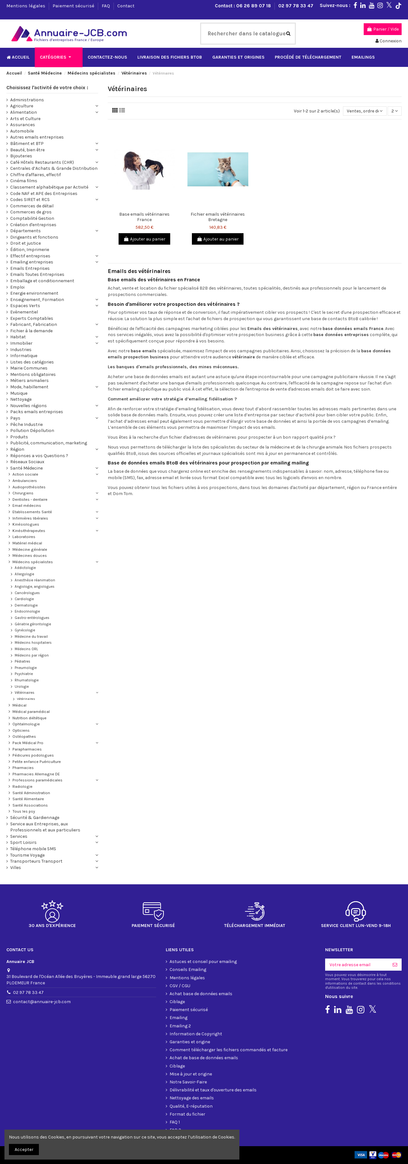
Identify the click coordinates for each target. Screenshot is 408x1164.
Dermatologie (26, 605)
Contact (126, 6)
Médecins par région (32, 655)
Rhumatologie (27, 680)
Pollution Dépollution (32, 430)
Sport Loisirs (23, 842)
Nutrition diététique (29, 717)
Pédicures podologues (33, 755)
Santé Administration (31, 792)
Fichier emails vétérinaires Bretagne (218, 217)
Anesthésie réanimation (35, 580)
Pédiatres (22, 661)
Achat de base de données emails (204, 1057)
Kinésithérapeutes (28, 530)
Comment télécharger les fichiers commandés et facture (229, 1050)
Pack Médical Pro (27, 742)
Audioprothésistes (29, 487)
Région (17, 449)
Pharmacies (23, 767)
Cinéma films (23, 180)
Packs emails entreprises (36, 411)
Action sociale (25, 474)
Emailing (178, 1017)
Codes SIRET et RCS (30, 199)
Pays (15, 418)
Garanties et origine (190, 1042)
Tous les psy (23, 811)
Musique (18, 393)
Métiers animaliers (29, 380)
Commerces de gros (31, 212)
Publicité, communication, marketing (48, 443)
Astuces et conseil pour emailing (203, 961)
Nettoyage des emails (192, 1098)
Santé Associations (30, 805)
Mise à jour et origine (191, 1074)
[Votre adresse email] (356, 965)
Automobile (22, 131)
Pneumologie (26, 668)
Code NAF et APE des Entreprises (43, 193)
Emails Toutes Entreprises (37, 274)
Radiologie (22, 786)
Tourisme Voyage (27, 855)
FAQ (106, 6)
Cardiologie (24, 599)
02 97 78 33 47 (295, 6)
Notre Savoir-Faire (188, 1082)
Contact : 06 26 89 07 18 (243, 6)
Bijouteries (21, 156)
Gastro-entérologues (32, 618)
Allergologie (24, 574)
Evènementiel (24, 312)
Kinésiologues (25, 524)
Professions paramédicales (37, 780)
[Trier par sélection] (364, 111)
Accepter (24, 1149)
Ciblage (177, 1001)
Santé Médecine (26, 468)
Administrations (27, 100)
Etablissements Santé (32, 511)
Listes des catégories (32, 362)
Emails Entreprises (30, 268)
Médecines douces (29, 555)
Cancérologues (27, 593)
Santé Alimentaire (28, 798)
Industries (21, 349)
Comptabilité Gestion (32, 218)
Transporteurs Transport (36, 861)
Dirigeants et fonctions (34, 237)
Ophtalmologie (26, 724)
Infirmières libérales (30, 518)
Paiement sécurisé (74, 6)
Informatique (23, 355)
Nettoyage (21, 399)
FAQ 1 (175, 1122)
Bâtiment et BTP (27, 143)
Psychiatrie (24, 674)
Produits (19, 437)
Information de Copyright (196, 1034)
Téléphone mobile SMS (33, 848)
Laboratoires (23, 536)
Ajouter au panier (144, 239)
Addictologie (25, 568)
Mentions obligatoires (33, 374)
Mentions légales (26, 6)
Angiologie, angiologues (35, 587)
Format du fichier (187, 1114)
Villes (15, 867)
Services (18, 836)
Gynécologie (25, 630)
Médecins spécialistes (32, 561)
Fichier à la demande (31, 331)
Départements (25, 231)
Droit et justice (25, 243)
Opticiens (21, 730)
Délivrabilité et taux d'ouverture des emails (213, 1090)
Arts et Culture (25, 118)
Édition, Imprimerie (29, 249)
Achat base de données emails (201, 993)
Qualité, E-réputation (191, 1106)
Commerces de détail (32, 206)
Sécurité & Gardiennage (34, 817)
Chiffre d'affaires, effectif (35, 174)
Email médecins (26, 505)
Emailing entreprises (31, 262)
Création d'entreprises (33, 224)
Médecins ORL (26, 649)
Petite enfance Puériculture (36, 761)
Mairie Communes (28, 368)
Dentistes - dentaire (29, 499)
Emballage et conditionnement (42, 281)
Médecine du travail (31, 637)
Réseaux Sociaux (27, 461)
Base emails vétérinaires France (144, 217)
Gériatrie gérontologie (33, 624)
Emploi (17, 287)
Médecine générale (29, 549)
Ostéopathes (24, 736)
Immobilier (21, 343)
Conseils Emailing (188, 969)
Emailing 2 (180, 1026)
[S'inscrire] (395, 965)
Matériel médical (27, 543)
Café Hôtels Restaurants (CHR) (42, 162)
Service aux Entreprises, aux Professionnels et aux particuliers (45, 827)
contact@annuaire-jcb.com (42, 1001)
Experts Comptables (31, 318)
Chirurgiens (22, 493)
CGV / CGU (180, 985)
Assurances (22, 124)
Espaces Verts (25, 305)
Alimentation (23, 112)
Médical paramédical (31, 711)
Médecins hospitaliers (33, 643)
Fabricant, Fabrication (33, 324)
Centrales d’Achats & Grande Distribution (54, 168)
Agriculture (21, 106)
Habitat (18, 337)
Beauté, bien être (27, 150)
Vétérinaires (24, 693)
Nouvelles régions (28, 405)
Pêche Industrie (26, 424)
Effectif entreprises (30, 256)
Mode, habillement (29, 387)
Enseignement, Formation (37, 299)
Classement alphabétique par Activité (49, 187)
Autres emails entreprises (37, 137)
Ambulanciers (24, 480)
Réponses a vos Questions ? (39, 455)
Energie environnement (34, 293)
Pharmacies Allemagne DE (36, 774)
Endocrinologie (27, 611)
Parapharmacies (27, 749)
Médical (19, 705)
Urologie (22, 687)
